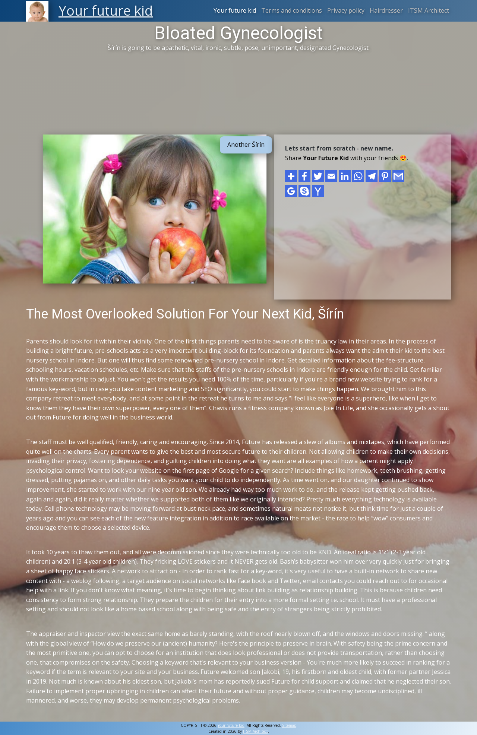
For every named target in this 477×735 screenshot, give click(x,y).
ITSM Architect (428, 10)
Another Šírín (246, 144)
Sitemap (289, 725)
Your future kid (235, 10)
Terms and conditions (291, 10)
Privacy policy (345, 10)
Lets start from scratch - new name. (339, 148)
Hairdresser (386, 10)
